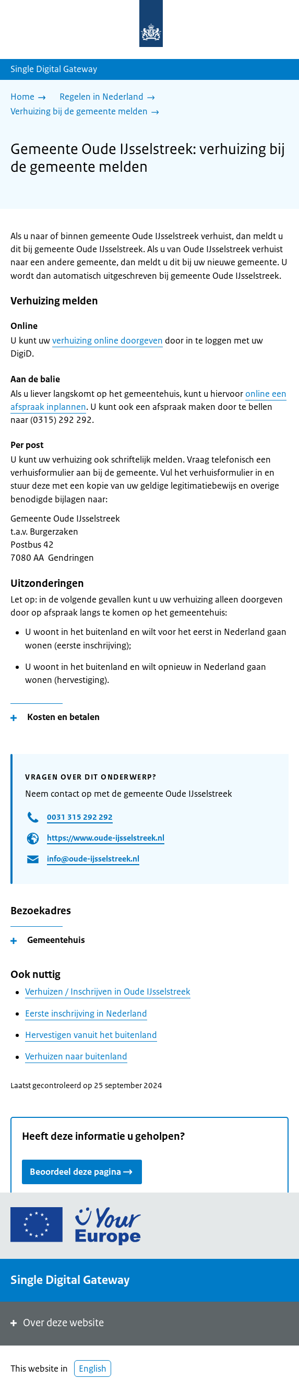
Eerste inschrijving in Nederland (86, 1013)
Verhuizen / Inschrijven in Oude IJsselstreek (107, 991)
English (92, 1368)
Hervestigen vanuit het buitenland (91, 1035)
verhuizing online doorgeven (107, 340)
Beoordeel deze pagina (82, 1171)
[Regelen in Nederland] (109, 97)
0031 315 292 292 (80, 817)
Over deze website (56, 1322)
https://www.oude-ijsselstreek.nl (105, 838)
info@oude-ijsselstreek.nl (93, 859)
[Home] (30, 97)
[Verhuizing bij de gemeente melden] (87, 112)
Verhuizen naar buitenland (76, 1056)
